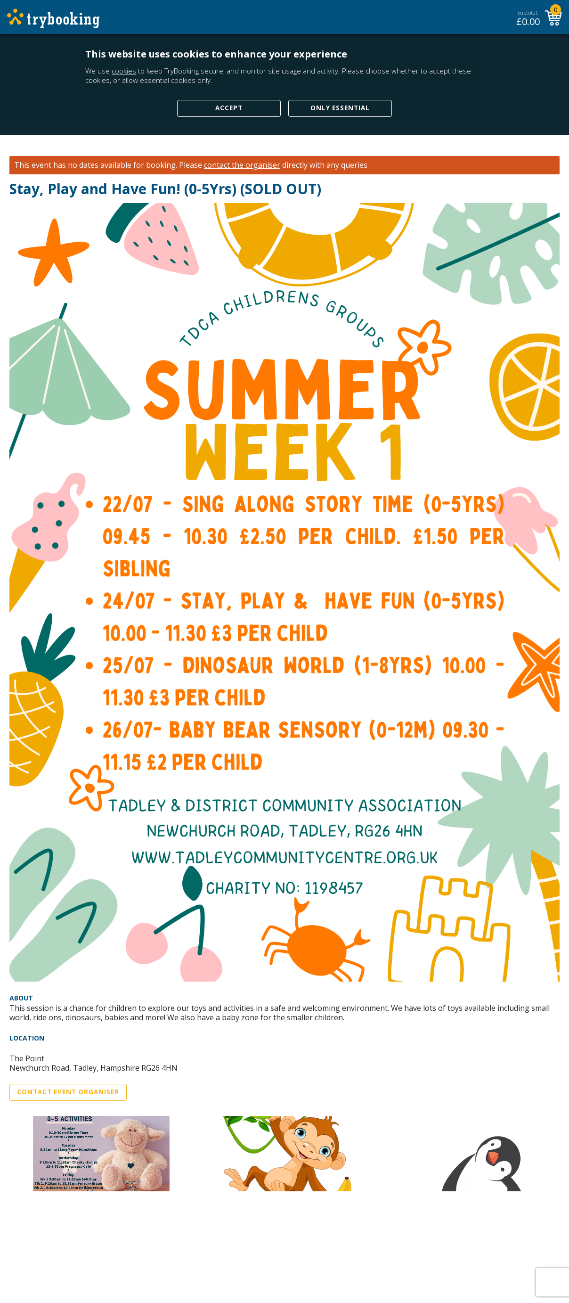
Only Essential (340, 108)
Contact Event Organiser (68, 1092)
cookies (124, 70)
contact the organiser (242, 165)
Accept (229, 108)
